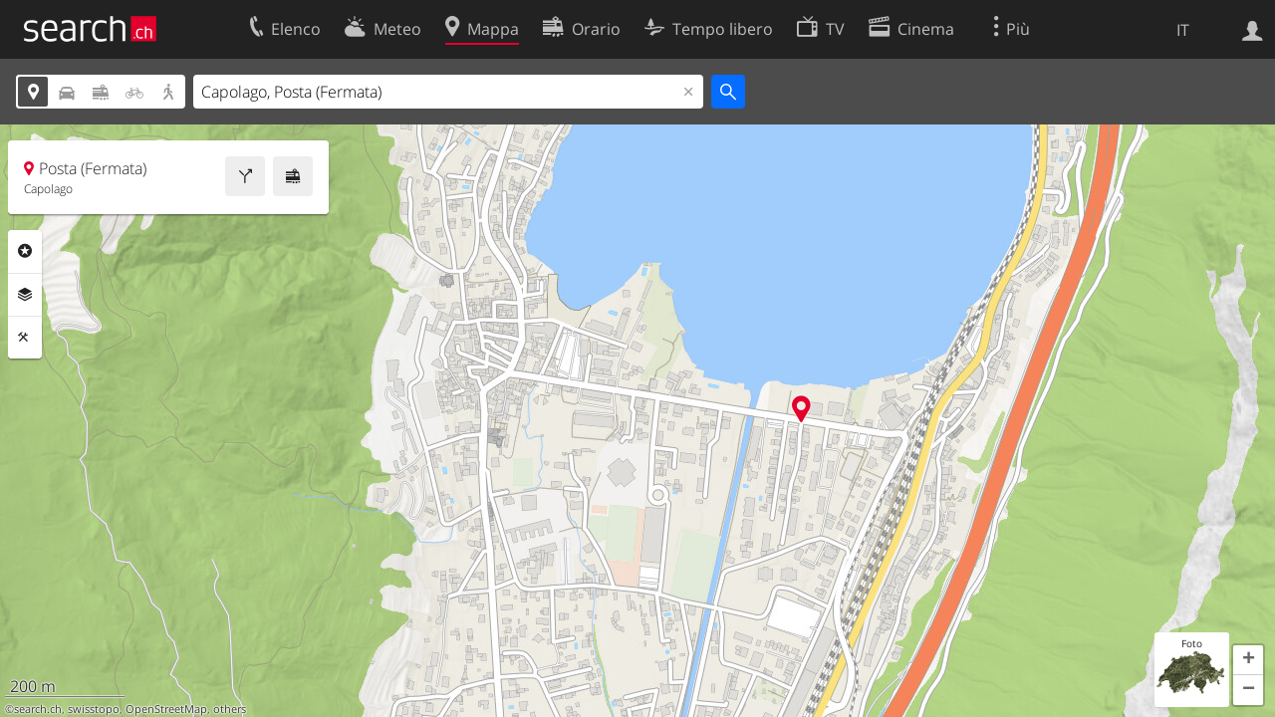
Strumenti (25, 337)
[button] (1248, 660)
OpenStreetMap (166, 709)
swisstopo (94, 709)
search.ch (38, 709)
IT (1182, 30)
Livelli (25, 295)
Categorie (25, 251)
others (229, 709)
